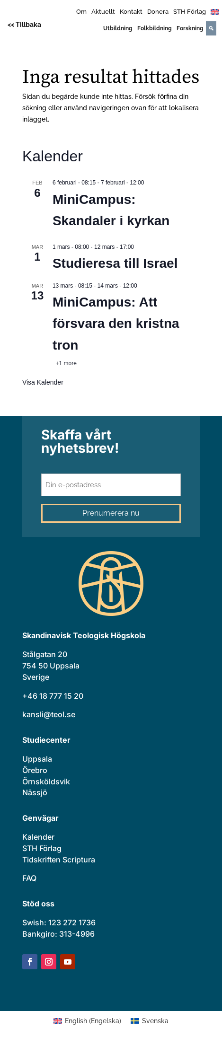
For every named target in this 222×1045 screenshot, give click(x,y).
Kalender (38, 837)
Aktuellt (103, 12)
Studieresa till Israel (115, 263)
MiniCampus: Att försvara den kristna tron (116, 323)
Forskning (190, 28)
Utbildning (118, 28)
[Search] (211, 28)
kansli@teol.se (48, 714)
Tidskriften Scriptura (58, 859)
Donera (158, 12)
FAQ (29, 878)
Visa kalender (42, 382)
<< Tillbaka (24, 24)
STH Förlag (189, 12)
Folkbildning (154, 28)
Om (81, 12)
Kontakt (131, 12)
